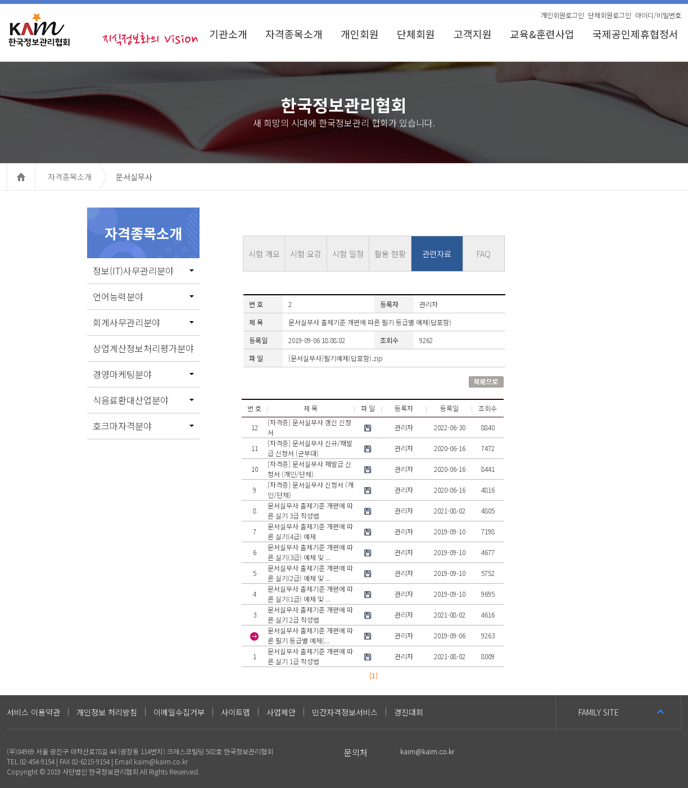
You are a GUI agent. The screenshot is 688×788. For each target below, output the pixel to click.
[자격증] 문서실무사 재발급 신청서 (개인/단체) (309, 469)
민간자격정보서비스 (345, 712)
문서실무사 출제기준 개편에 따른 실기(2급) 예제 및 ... (310, 573)
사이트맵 (235, 712)
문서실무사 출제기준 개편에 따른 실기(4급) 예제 (310, 531)
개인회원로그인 (562, 15)
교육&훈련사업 (542, 33)
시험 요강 (306, 253)
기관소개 (228, 33)
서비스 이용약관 (33, 712)
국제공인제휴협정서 (636, 33)
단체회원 (416, 33)
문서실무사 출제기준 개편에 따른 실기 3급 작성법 (310, 510)
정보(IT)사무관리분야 (143, 270)
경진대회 (408, 712)
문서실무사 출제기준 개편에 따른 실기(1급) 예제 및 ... (310, 594)
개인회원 (360, 33)
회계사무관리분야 (143, 322)
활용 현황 (390, 253)
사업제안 (281, 712)
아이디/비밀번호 (658, 15)
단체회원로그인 (609, 15)
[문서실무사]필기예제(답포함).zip (335, 358)
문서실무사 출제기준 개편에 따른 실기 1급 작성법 (310, 656)
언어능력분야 (143, 296)
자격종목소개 (294, 33)
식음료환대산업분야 (143, 400)
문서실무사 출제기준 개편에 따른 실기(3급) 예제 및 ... (310, 552)
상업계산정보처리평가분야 (143, 348)
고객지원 (473, 33)
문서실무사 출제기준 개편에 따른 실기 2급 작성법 (310, 614)
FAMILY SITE (598, 712)
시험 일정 (348, 253)
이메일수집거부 (179, 712)
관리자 (404, 427)
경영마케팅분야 (143, 374)
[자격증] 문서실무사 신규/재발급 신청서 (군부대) (310, 448)
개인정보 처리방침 (106, 712)
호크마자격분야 (143, 426)
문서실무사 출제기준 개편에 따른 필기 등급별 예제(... (310, 635)
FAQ (484, 253)
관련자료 (436, 253)
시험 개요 (264, 253)
